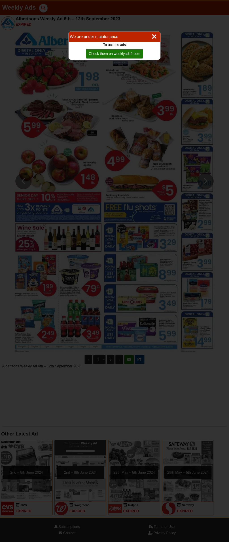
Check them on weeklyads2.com (114, 54)
